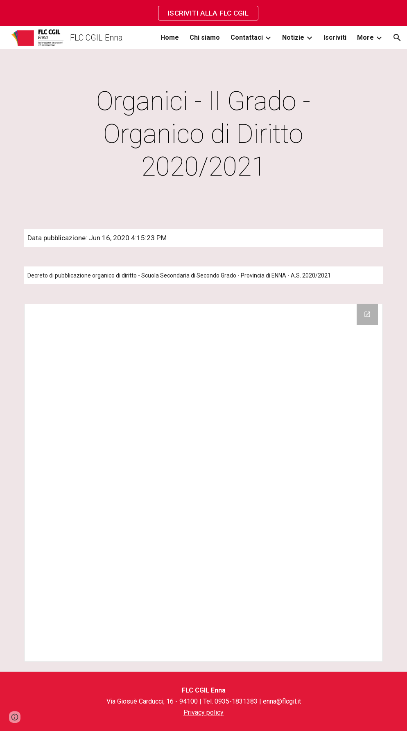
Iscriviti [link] (334, 37)
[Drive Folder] (203, 483)
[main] (203, 134)
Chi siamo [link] (205, 37)
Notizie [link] (293, 37)
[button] (397, 37)
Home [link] (170, 37)
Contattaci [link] (247, 37)
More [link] (365, 37)
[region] (203, 13)
